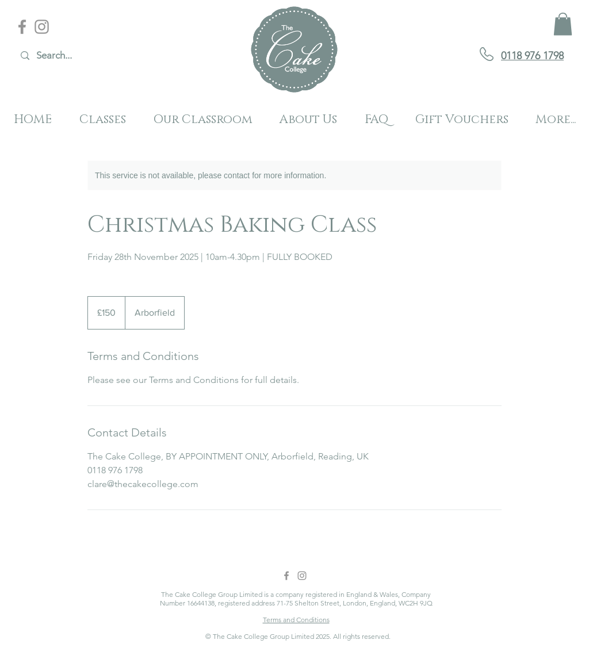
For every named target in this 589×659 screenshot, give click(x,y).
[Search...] (78, 55)
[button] (562, 24)
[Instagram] (41, 26)
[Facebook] (22, 26)
